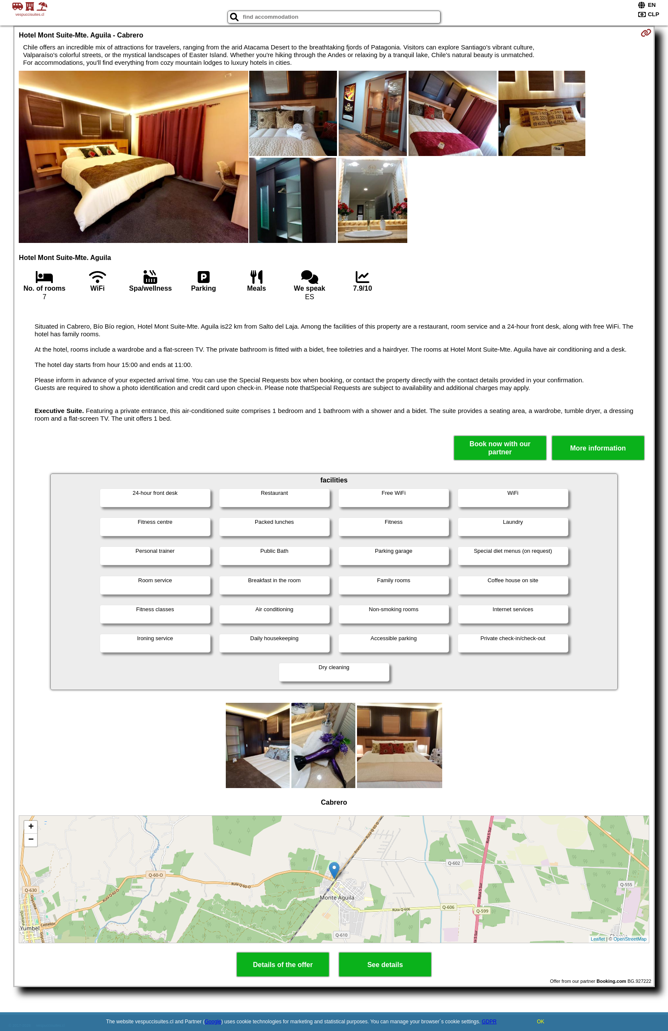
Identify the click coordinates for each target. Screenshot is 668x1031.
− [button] (31, 840)
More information (598, 448)
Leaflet (598, 938)
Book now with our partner (499, 448)
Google (213, 1022)
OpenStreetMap (630, 938)
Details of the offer (283, 964)
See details (385, 964)
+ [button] (31, 827)
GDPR (489, 1022)
